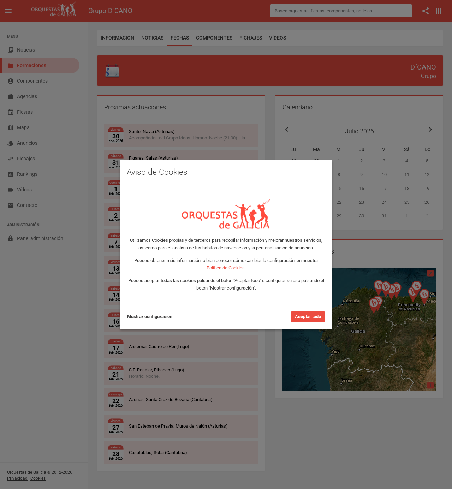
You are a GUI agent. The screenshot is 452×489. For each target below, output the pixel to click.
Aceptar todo (308, 316)
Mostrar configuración (149, 316)
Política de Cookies (226, 267)
